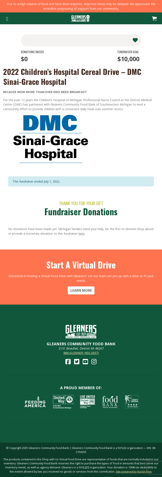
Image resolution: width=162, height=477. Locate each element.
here (81, 234)
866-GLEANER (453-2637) (81, 353)
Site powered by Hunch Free (134, 471)
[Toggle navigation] (7, 18)
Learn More (81, 290)
